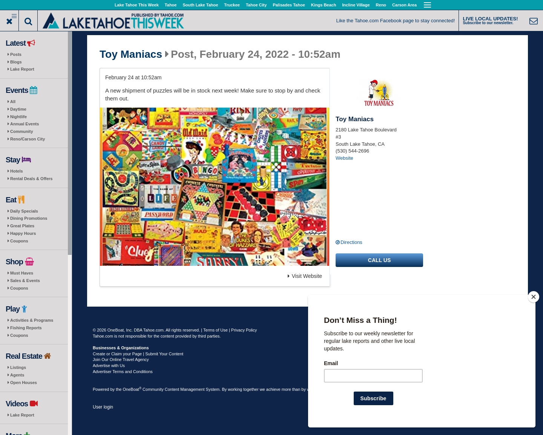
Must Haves (21, 273)
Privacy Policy (244, 330)
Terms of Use (215, 330)
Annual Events (24, 124)
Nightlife (18, 116)
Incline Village (356, 5)
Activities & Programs (31, 320)
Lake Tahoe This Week (137, 5)
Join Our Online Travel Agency (121, 359)
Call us (379, 260)
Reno (381, 5)
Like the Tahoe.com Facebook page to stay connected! (395, 20)
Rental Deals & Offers (31, 178)
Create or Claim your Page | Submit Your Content (138, 354)
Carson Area (404, 5)
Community (21, 131)
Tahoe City (256, 5)
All (12, 101)
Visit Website (305, 276)
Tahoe (171, 5)
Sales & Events (25, 280)
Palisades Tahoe (289, 5)
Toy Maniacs (131, 54)
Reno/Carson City (27, 139)
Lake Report (22, 69)
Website (344, 158)
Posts (15, 54)
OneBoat (132, 389)
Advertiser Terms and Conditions (123, 371)
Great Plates (22, 226)
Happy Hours (23, 233)
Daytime (18, 109)
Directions (351, 242)
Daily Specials (24, 211)
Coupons (19, 241)
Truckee (232, 5)
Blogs (16, 62)
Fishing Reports (26, 327)
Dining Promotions (28, 218)
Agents (17, 375)
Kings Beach (323, 5)
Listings (18, 367)
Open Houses (23, 382)
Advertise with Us (109, 365)
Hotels (16, 171)
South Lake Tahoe (200, 5)
